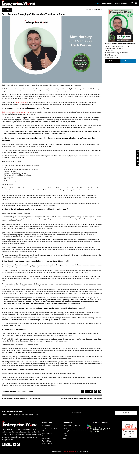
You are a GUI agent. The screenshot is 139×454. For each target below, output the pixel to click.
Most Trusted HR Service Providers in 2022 (120, 43)
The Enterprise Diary (105, 3)
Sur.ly (132, 433)
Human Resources (21, 102)
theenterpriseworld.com (129, 429)
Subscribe (123, 3)
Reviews (116, 3)
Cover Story (7, 9)
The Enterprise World (69, 451)
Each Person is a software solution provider (16, 112)
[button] (82, 391)
